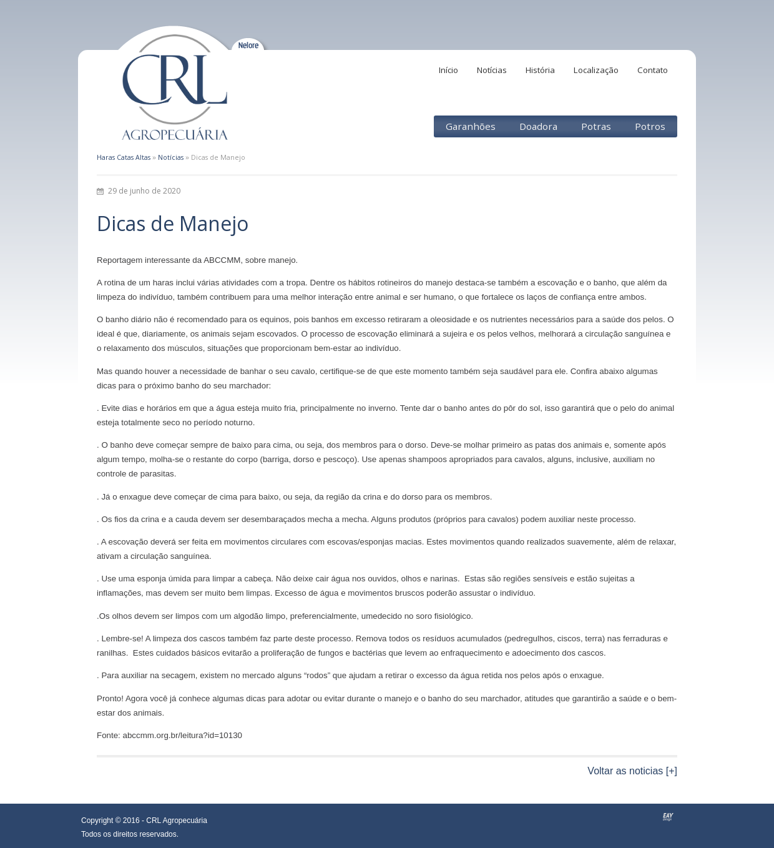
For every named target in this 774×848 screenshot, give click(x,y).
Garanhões (471, 126)
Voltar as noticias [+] (632, 771)
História (540, 70)
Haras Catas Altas (123, 157)
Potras (596, 126)
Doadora (538, 126)
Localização (596, 70)
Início (448, 70)
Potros (650, 126)
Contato (652, 70)
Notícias (492, 70)
